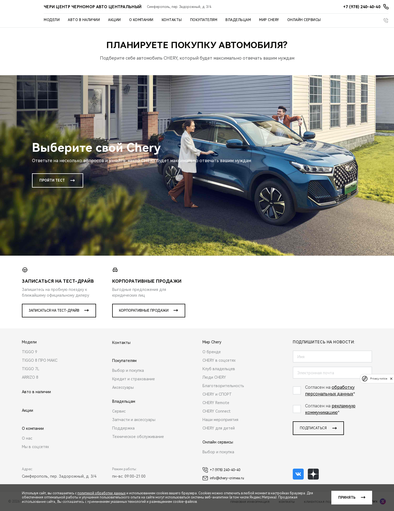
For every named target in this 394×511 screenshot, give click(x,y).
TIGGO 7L (30, 369)
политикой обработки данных (101, 493)
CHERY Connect (216, 411)
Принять (346, 498)
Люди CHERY (214, 377)
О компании (141, 20)
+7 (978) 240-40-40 (221, 470)
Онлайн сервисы (304, 20)
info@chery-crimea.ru (223, 478)
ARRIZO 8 (30, 377)
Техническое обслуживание (138, 436)
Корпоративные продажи (144, 311)
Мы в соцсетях (35, 447)
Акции (114, 20)
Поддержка (123, 428)
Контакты (172, 20)
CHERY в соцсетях (219, 360)
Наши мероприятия (220, 419)
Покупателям (204, 20)
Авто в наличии (84, 20)
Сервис (119, 411)
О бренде (211, 352)
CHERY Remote (215, 403)
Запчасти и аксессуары (133, 419)
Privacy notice (378, 378)
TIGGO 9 (29, 352)
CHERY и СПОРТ (217, 394)
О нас (27, 438)
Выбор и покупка (128, 370)
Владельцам (238, 20)
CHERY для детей (218, 428)
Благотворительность (223, 386)
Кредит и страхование (133, 379)
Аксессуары (123, 387)
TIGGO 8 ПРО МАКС (39, 360)
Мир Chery (269, 20)
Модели (52, 20)
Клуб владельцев (218, 369)
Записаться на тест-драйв (54, 311)
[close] (391, 378)
